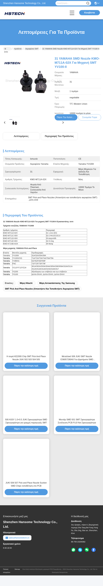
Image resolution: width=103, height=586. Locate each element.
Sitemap (17, 569)
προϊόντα (17, 49)
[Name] (87, 3)
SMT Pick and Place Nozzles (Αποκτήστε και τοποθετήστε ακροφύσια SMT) (42, 289)
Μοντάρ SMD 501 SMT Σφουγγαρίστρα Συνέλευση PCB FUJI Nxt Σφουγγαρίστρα (77, 421)
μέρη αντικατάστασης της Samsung (57, 283)
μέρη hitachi (26, 283)
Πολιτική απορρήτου (6, 570)
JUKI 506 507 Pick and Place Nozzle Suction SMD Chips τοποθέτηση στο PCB (26, 484)
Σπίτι (6, 49)
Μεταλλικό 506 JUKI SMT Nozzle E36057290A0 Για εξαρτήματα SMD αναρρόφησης (77, 358)
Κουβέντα (89, 12)
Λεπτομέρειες (21, 136)
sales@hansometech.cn (17, 537)
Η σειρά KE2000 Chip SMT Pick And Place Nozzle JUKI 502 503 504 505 (26, 358)
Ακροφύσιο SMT (32, 49)
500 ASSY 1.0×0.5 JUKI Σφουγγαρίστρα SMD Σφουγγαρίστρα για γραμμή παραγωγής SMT (26, 421)
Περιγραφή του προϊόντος (59, 136)
